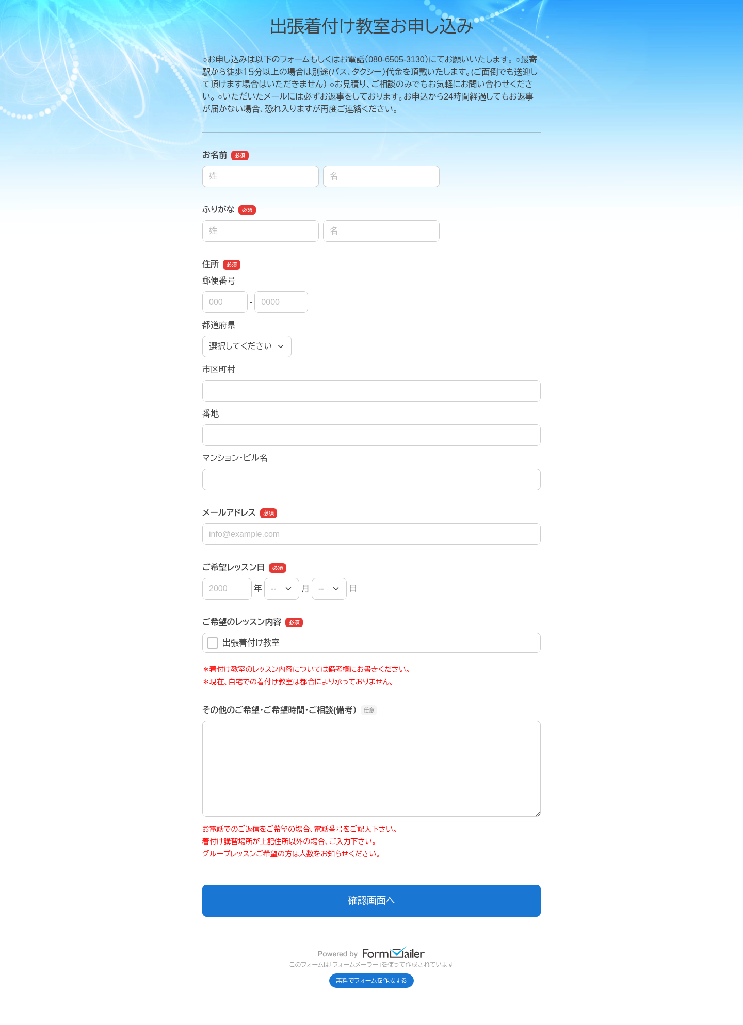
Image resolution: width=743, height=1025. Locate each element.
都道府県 (218, 325)
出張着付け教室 (243, 643)
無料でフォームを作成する (371, 980)
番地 (210, 413)
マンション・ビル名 (234, 458)
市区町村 (218, 369)
